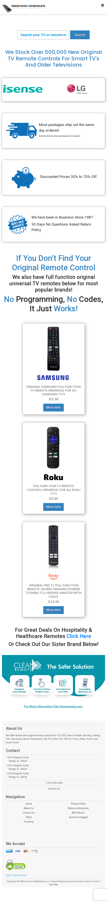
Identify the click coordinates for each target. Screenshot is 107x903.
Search (79, 35)
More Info (53, 407)
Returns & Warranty (78, 808)
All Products (78, 812)
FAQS (29, 817)
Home (29, 803)
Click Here (79, 636)
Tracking (28, 821)
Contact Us (54, 788)
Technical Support (78, 817)
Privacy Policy (78, 803)
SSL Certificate (16, 875)
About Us (29, 808)
